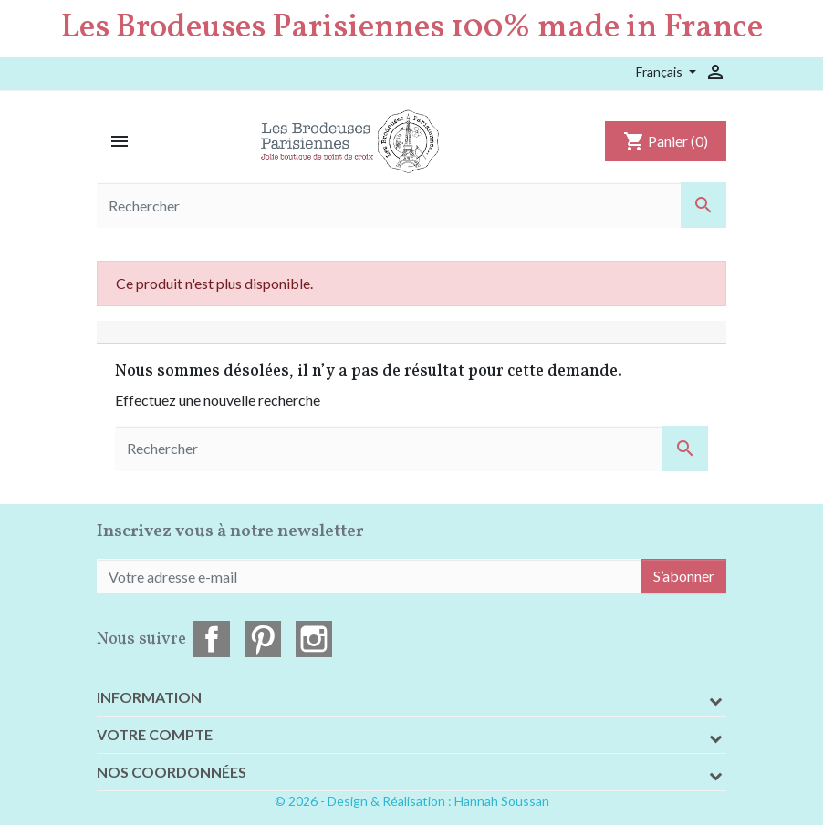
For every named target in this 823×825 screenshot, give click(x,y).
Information (149, 697)
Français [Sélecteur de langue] (660, 71)
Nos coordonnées (171, 771)
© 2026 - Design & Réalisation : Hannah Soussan (412, 801)
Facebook (211, 639)
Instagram (314, 639)
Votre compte (155, 734)
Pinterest (263, 639)
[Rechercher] (411, 205)
